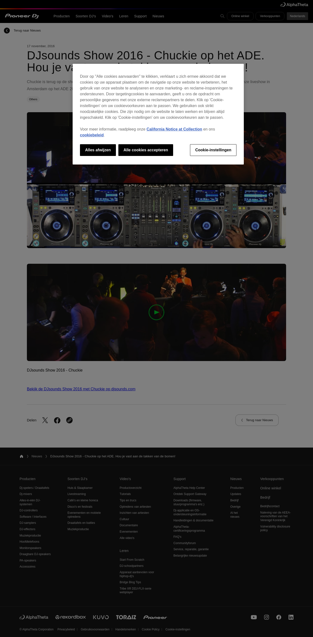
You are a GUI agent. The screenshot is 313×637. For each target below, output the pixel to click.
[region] (158, 114)
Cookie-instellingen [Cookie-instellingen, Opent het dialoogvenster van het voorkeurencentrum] (213, 150)
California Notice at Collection (174, 129)
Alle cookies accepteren (145, 150)
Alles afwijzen (98, 150)
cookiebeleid (92, 135)
